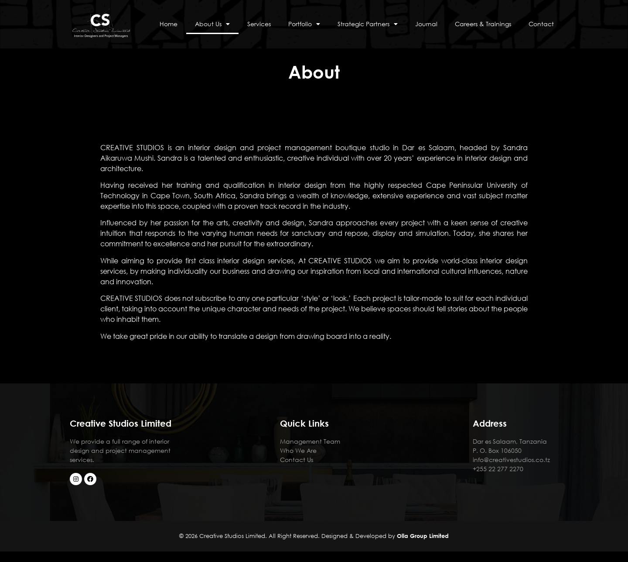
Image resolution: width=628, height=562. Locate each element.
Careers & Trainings (483, 24)
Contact (541, 24)
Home (168, 24)
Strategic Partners (368, 24)
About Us (212, 24)
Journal (426, 24)
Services (259, 24)
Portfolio (304, 24)
